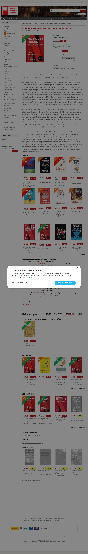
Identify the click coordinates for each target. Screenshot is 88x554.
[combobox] (77, 268)
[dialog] (44, 277)
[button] (19, 283)
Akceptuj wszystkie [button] (65, 283)
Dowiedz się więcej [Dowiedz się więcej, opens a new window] (37, 278)
